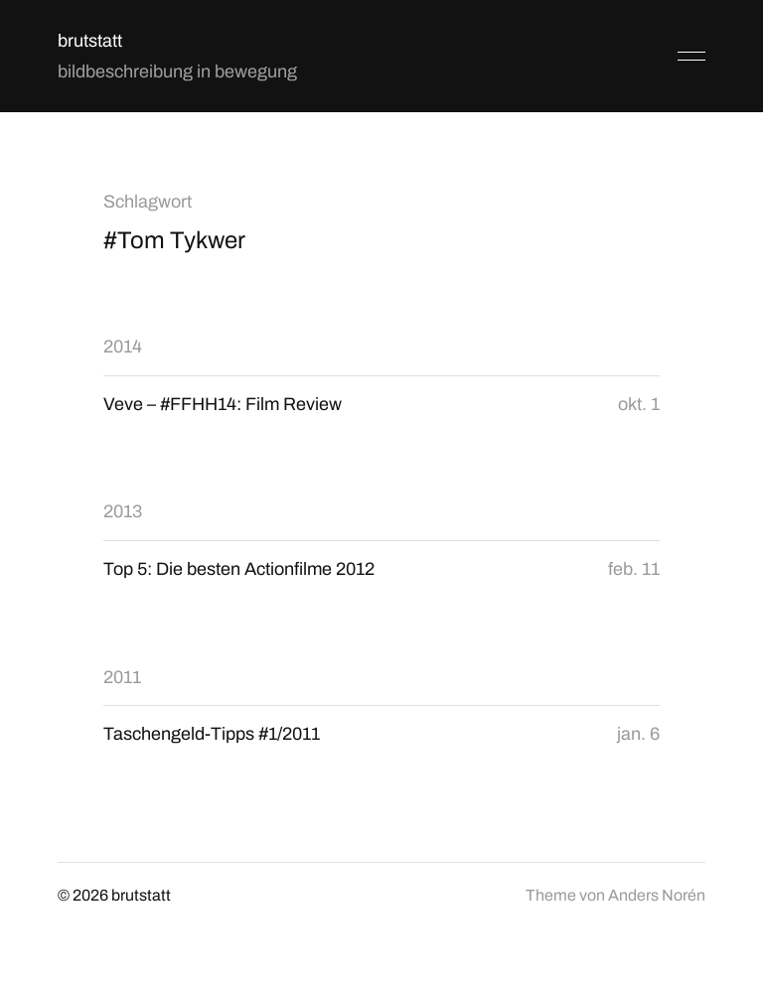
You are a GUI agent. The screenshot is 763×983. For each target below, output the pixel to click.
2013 (122, 511)
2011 (122, 677)
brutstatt (90, 41)
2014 (122, 346)
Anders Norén (656, 895)
